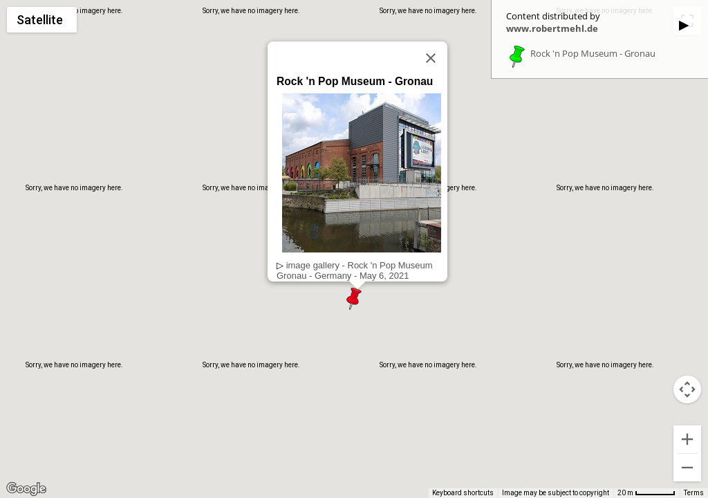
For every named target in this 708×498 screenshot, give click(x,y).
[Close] (430, 58)
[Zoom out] (687, 467)
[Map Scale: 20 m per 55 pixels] (646, 493)
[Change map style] (42, 20)
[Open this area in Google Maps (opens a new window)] (26, 489)
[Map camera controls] (687, 389)
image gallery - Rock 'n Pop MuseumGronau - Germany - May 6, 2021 (355, 270)
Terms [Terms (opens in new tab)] (694, 493)
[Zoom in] (687, 439)
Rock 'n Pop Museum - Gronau (592, 54)
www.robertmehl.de (552, 28)
